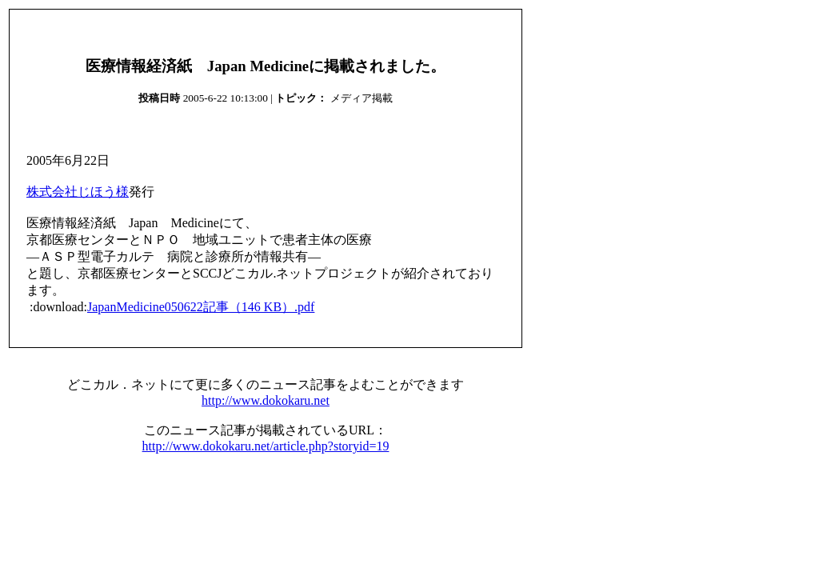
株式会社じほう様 (77, 191)
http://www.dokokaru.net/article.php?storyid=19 (266, 446)
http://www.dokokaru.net (266, 400)
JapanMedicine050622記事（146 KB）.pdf (200, 307)
